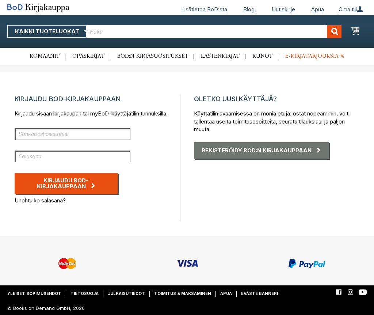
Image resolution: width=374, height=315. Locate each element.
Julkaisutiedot (126, 293)
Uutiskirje (283, 9)
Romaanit (45, 56)
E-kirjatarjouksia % (314, 56)
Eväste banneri (259, 293)
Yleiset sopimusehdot (34, 293)
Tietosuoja (84, 293)
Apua (317, 9)
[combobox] (213, 31)
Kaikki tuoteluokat (52, 31)
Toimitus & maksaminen (182, 293)
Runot (262, 56)
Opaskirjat (88, 56)
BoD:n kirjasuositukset (152, 56)
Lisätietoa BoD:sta (204, 9)
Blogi (249, 9)
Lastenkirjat (220, 56)
